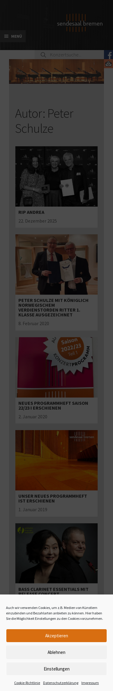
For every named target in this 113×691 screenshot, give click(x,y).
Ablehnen (56, 652)
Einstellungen (57, 669)
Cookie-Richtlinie (27, 682)
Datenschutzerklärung (60, 682)
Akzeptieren (56, 636)
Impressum (90, 682)
